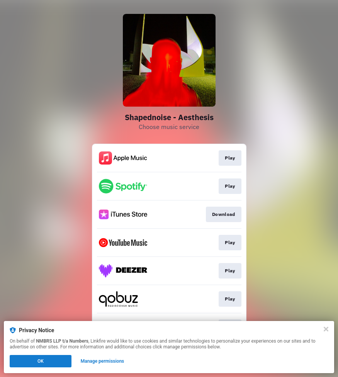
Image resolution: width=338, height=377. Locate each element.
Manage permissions (102, 361)
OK (40, 361)
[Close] (326, 329)
